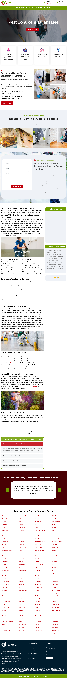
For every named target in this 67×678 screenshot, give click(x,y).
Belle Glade (5, 530)
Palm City (37, 576)
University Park (55, 596)
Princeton (37, 627)
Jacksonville (22, 564)
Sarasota (54, 530)
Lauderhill (21, 610)
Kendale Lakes (22, 570)
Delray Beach (5, 607)
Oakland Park (38, 547)
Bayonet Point (5, 527)
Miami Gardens (39, 518)
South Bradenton (56, 538)
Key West (21, 578)
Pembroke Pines (39, 596)
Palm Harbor (38, 581)
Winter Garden (55, 621)
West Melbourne (56, 610)
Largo (20, 604)
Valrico (53, 598)
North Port (38, 544)
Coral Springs (5, 578)
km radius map (56, 226)
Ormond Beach (39, 564)
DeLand (4, 604)
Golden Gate (22, 536)
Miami (20, 633)
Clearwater (5, 564)
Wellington (54, 601)
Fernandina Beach (6, 630)
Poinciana (37, 613)
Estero (3, 627)
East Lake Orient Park (7, 621)
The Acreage (55, 578)
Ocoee (36, 556)
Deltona (4, 610)
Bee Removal (32, 648)
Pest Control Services (27, 7)
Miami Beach (38, 516)
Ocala (36, 553)
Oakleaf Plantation (40, 550)
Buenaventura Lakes (7, 550)
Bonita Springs (5, 538)
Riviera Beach (55, 516)
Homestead (21, 556)
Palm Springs (38, 584)
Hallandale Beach (23, 547)
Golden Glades (22, 538)
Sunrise (53, 558)
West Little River (56, 607)
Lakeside (21, 598)
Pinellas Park (38, 604)
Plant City (37, 607)
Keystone (21, 581)
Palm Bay (37, 570)
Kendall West (22, 576)
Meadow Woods (23, 624)
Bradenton (4, 544)
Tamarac (54, 564)
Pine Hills (37, 601)
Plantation (37, 610)
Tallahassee (54, 561)
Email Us (50, 654)
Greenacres (21, 541)
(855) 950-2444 (50, 3)
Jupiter (20, 567)
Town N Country (56, 590)
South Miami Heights (57, 541)
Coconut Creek (6, 570)
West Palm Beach (56, 613)
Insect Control (33, 650)
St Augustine (55, 547)
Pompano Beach (39, 616)
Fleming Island (22, 516)
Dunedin (4, 616)
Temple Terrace (55, 576)
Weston (54, 618)
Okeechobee (38, 558)
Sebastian (54, 533)
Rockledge (54, 518)
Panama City (38, 590)
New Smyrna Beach (40, 530)
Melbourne (21, 627)
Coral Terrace (5, 581)
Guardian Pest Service (33, 676)
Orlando (37, 561)
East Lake (4, 618)
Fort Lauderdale (22, 518)
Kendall (20, 573)
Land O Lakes (22, 601)
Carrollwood (5, 556)
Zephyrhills (54, 633)
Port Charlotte (39, 618)
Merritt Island (22, 630)
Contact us (38, 7)
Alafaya (4, 516)
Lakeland (21, 596)
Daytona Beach (6, 598)
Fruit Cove (21, 530)
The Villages (55, 584)
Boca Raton (5, 536)
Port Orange (38, 621)
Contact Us (32, 655)
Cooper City (5, 573)
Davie (3, 596)
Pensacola (37, 598)
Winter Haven (55, 624)
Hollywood (21, 553)
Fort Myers (21, 521)
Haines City (21, 544)
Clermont (4, 567)
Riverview (37, 633)
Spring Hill (54, 544)
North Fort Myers (39, 533)
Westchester (55, 616)
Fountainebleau (22, 527)
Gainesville (21, 533)
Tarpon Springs (55, 573)
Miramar (37, 524)
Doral (3, 613)
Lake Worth (21, 593)
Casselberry (5, 558)
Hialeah (20, 550)
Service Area (47, 7)
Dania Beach (5, 593)
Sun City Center (55, 556)
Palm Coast (38, 578)
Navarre (37, 527)
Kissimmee (21, 584)
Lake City (21, 587)
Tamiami (54, 567)
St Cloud (54, 550)
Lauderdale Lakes (23, 607)
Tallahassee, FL (62, 3)
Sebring (53, 536)
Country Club (5, 584)
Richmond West (39, 630)
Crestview (4, 587)
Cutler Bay (4, 590)
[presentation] (7, 490)
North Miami (38, 538)
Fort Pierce (21, 524)
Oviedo (37, 567)
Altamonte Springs (6, 518)
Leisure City (21, 618)
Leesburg (21, 613)
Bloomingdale (5, 533)
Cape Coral (5, 553)
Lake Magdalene (23, 590)
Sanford (54, 527)
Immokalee (21, 561)
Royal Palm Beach (56, 521)
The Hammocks (55, 581)
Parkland (37, 593)
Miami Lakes (38, 521)
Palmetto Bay (38, 587)
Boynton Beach (6, 541)
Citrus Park (5, 561)
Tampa (53, 570)
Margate (21, 621)
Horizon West (22, 558)
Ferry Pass (4, 633)
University (54, 593)
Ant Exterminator (33, 653)
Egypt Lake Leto (6, 624)
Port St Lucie (38, 624)
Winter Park (55, 627)
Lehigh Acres (22, 616)
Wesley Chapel (55, 604)
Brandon (4, 547)
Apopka (4, 521)
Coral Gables (5, 576)
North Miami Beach (40, 541)
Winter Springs (55, 630)
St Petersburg (55, 553)
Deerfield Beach (6, 601)
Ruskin (53, 524)
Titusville (54, 587)
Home (18, 7)
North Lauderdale (39, 536)
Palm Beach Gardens (40, 573)
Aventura (4, 524)
